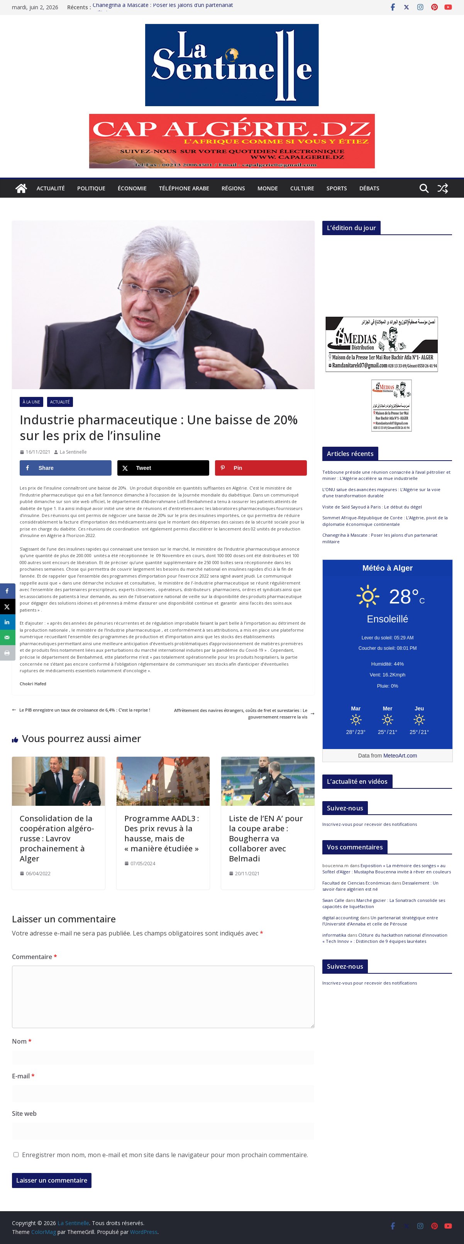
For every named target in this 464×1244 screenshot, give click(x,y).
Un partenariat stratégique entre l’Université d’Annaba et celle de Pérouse (380, 921)
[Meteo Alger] (387, 709)
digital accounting (340, 917)
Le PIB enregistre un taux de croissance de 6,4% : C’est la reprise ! (81, 710)
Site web (24, 1113)
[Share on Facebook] (66, 468)
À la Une (31, 402)
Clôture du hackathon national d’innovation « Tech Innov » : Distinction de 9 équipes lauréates (384, 938)
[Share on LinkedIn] (7, 622)
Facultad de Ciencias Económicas (356, 883)
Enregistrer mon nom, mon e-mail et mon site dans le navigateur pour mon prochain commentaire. (165, 1155)
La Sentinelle (73, 452)
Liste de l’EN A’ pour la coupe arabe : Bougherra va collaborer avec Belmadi (266, 838)
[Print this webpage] (7, 653)
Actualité (51, 188)
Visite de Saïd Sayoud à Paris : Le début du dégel (372, 507)
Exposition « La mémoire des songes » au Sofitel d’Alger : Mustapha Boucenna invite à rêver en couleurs (386, 869)
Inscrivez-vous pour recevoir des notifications (369, 824)
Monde (267, 188)
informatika (334, 935)
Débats (369, 188)
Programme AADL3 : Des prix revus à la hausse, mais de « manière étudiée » (161, 833)
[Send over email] (7, 637)
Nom (22, 1041)
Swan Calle (333, 900)
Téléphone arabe (184, 188)
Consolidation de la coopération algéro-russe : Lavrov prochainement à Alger (57, 838)
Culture (302, 188)
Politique (91, 188)
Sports (337, 188)
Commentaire (34, 956)
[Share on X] (163, 468)
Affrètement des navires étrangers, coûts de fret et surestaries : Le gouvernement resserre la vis (244, 713)
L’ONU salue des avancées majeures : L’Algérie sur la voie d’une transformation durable (381, 492)
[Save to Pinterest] (261, 468)
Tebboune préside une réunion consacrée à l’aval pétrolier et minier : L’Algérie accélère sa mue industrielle (386, 475)
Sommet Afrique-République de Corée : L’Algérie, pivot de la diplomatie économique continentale (385, 521)
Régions (233, 188)
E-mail (23, 1076)
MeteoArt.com (400, 756)
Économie (132, 188)
